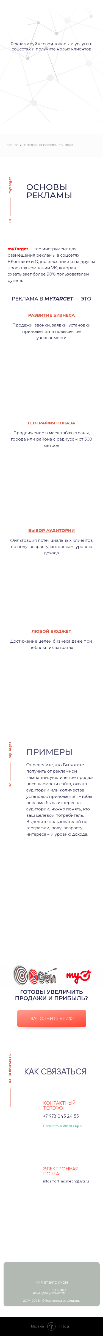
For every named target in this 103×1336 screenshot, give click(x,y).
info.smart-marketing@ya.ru (66, 1181)
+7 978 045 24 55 (61, 1116)
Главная (11, 145)
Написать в (62, 1126)
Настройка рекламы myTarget (48, 145)
